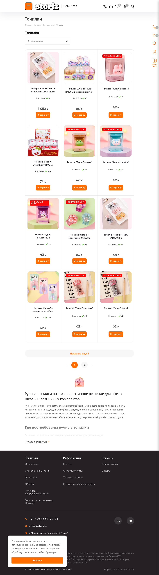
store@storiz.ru (38, 526)
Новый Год (70, 6)
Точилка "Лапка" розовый (79, 308)
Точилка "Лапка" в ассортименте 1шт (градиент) (43, 310)
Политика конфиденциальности (37, 492)
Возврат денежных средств (79, 484)
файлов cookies (38, 544)
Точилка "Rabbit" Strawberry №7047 (43, 163)
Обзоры (29, 484)
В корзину (43, 115)
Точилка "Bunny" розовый (115, 88)
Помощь (67, 464)
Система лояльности (37, 470)
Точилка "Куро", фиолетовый (43, 236)
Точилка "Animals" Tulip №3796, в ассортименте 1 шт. (79, 90)
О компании (31, 464)
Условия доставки (73, 477)
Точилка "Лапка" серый (116, 308)
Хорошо (37, 560)
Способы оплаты (73, 470)
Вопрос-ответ (110, 464)
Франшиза (31, 477)
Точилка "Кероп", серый (79, 162)
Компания (31, 458)
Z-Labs (130, 569)
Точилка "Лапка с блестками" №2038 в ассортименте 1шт (79, 237)
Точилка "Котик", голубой (116, 162)
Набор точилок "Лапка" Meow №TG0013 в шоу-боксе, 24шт (43, 90)
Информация (72, 458)
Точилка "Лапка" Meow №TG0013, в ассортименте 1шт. (116, 237)
